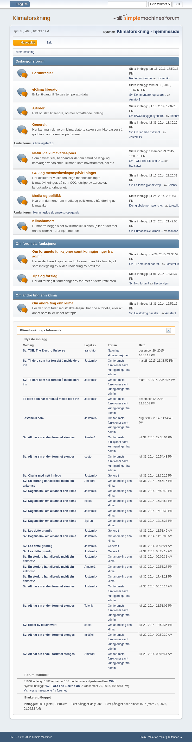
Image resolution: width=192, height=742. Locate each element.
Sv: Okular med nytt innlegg (42, 475)
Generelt (39, 124)
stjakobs (172, 231)
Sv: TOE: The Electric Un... (146, 161)
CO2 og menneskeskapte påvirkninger (64, 173)
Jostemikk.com (33, 418)
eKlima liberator (45, 89)
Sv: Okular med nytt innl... (145, 132)
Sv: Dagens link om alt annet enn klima (49, 491)
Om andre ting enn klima (52, 303)
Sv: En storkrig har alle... (145, 313)
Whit (112, 681)
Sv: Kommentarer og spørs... (147, 94)
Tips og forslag (45, 276)
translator (135, 165)
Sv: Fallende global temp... (146, 185)
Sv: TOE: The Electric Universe (44, 350)
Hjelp (143, 737)
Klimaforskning (31, 18)
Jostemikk (163, 78)
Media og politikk (46, 196)
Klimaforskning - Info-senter (41, 330)
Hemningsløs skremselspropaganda (56, 212)
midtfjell (89, 634)
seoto (87, 456)
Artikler (38, 108)
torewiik (174, 205)
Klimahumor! (43, 221)
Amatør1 (134, 99)
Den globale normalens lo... (146, 205)
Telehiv (174, 116)
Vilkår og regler (156, 737)
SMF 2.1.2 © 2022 (20, 737)
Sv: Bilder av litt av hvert (40, 625)
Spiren (88, 520)
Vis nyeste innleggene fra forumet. (46, 690)
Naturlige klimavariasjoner (54, 153)
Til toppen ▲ (175, 737)
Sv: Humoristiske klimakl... (146, 231)
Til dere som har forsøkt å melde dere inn (51, 399)
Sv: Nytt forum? (139, 283)
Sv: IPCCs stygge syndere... (147, 116)
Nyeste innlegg (33, 339)
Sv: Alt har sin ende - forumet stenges (49, 437)
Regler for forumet (141, 78)
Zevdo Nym (161, 283)
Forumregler (42, 73)
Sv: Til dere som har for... (145, 264)
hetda (88, 501)
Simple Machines (42, 737)
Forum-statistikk (34, 675)
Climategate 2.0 (43, 143)
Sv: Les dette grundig (37, 530)
